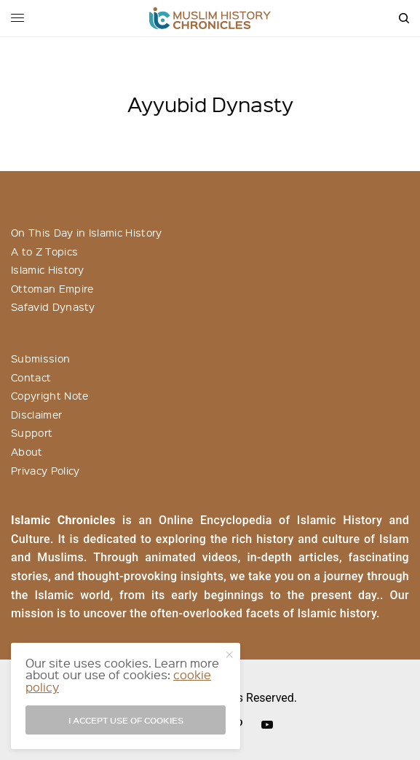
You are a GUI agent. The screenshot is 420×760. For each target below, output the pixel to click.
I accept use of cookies (125, 720)
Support (31, 432)
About (27, 451)
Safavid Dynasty (53, 306)
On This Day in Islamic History (86, 232)
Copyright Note (49, 395)
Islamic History (47, 269)
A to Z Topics (44, 251)
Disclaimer (36, 414)
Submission (40, 358)
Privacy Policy (45, 470)
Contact (31, 377)
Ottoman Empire (52, 288)
